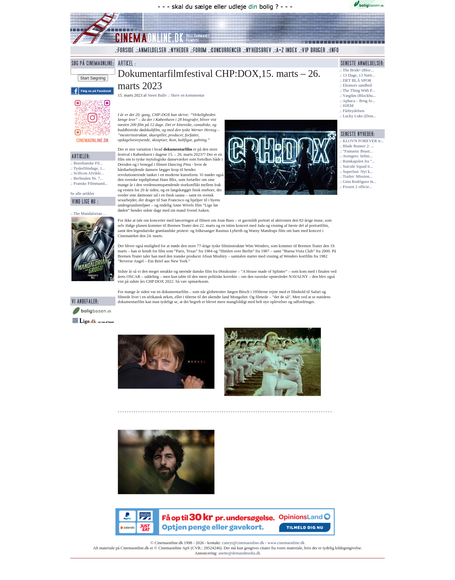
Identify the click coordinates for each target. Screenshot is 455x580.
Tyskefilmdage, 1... (89, 168)
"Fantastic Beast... (358, 151)
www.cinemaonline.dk (286, 543)
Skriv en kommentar (188, 95)
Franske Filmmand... (91, 183)
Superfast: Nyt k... (358, 171)
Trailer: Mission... (357, 176)
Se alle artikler (82, 193)
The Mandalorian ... (90, 213)
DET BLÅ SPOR (357, 80)
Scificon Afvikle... (89, 173)
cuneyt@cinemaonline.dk (243, 543)
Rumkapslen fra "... (359, 161)
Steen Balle (157, 95)
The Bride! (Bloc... (358, 70)
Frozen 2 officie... (357, 187)
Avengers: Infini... (357, 156)
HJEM (348, 105)
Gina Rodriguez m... (359, 181)
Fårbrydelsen (353, 111)
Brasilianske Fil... (88, 163)
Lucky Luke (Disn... (359, 116)
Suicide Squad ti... (358, 166)
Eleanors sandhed (357, 85)
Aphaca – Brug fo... (358, 101)
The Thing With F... (359, 90)
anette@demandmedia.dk (239, 553)
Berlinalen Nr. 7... (88, 178)
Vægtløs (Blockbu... (359, 95)
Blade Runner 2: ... (358, 146)
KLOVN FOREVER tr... (363, 141)
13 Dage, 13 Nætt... (359, 75)
